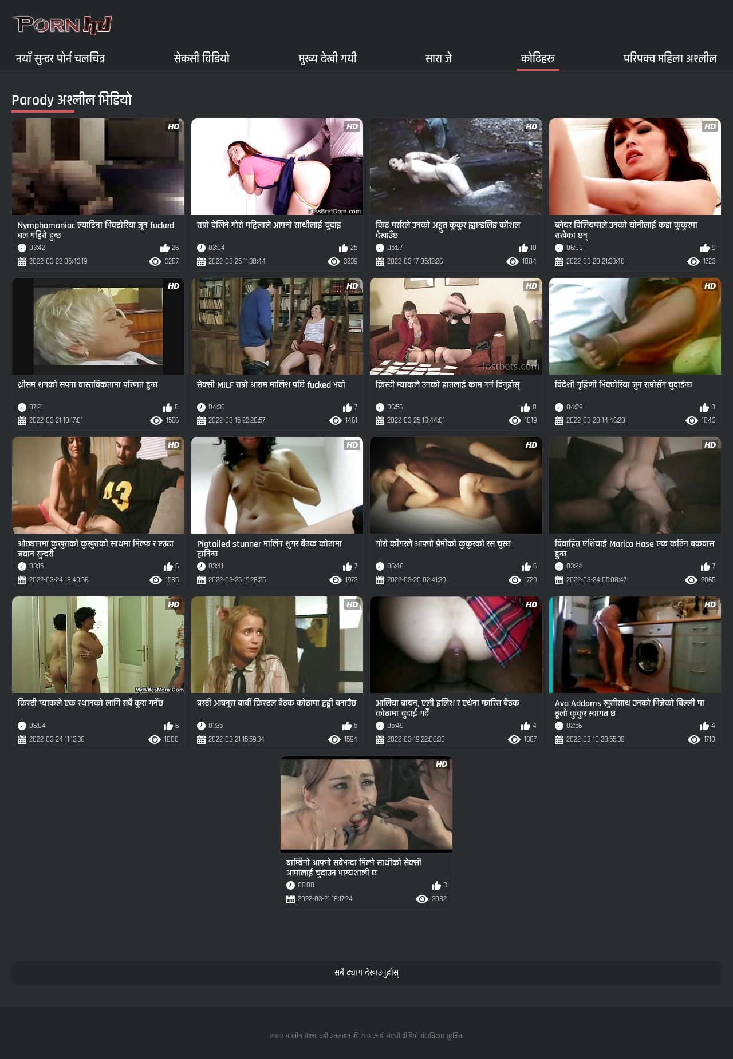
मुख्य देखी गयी (328, 58)
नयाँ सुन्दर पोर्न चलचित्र (60, 58)
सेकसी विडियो (202, 58)
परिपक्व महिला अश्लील (670, 58)
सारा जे (438, 58)
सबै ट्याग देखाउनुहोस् (366, 973)
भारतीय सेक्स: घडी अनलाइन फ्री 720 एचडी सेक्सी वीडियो (352, 1036)
